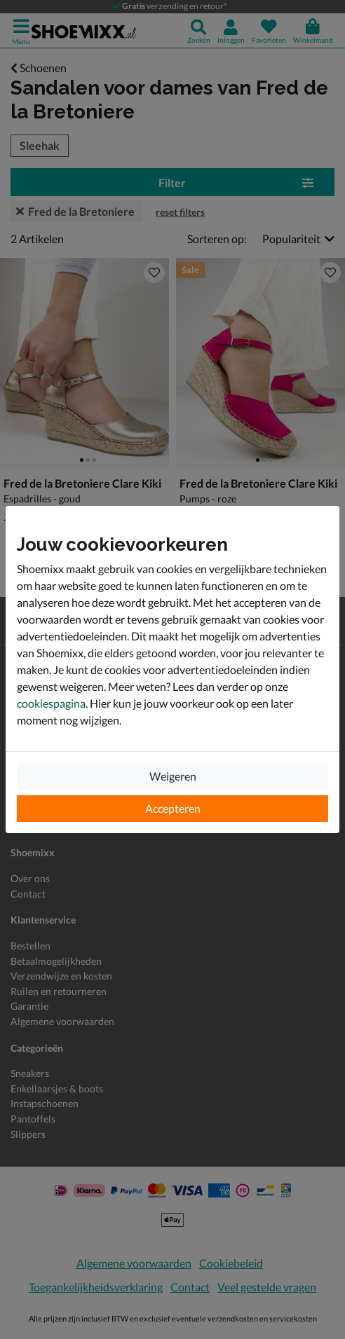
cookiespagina (51, 703)
